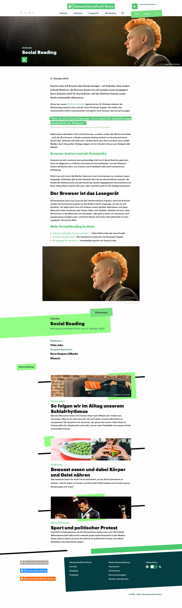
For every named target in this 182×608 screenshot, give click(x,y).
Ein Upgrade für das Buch (65, 240)
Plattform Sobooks (76, 104)
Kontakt (73, 566)
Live (136, 14)
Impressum (114, 566)
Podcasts (78, 13)
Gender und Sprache (118, 579)
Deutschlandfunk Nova (80, 562)
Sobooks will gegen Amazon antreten (71, 233)
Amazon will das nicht (63, 237)
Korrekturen (114, 570)
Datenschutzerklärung (119, 562)
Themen (63, 13)
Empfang (73, 570)
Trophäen (73, 575)
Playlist (147, 14)
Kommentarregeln (117, 575)
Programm (94, 13)
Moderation (110, 13)
